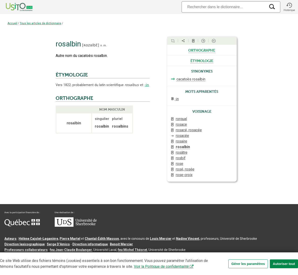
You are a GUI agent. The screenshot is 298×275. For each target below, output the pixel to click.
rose (179, 163)
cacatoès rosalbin (190, 79)
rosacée (182, 135)
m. (105, 45)
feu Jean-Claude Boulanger (71, 250)
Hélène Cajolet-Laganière (38, 238)
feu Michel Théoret (132, 250)
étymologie (201, 60)
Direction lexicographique (24, 244)
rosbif (181, 158)
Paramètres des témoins (147, 257)
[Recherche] (224, 7)
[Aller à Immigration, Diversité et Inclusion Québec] (22, 225)
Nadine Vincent (187, 238)
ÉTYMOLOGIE (72, 75)
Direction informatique (90, 244)
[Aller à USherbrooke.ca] (76, 225)
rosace (181, 124)
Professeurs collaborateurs (26, 250)
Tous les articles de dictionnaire (40, 23)
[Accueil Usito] (14, 7)
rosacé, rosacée (189, 130)
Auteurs (10, 238)
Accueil (12, 23)
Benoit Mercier (121, 244)
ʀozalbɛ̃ (91, 45)
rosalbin (183, 147)
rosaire (181, 141)
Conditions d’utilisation (108, 257)
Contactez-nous (75, 257)
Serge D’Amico (58, 244)
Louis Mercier (161, 238)
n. (101, 45)
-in (147, 85)
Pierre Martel (70, 238)
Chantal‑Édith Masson (102, 238)
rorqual (181, 119)
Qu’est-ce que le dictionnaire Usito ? (32, 257)
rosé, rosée (185, 169)
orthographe (201, 50)
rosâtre (181, 152)
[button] (289, 7)
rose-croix (184, 175)
